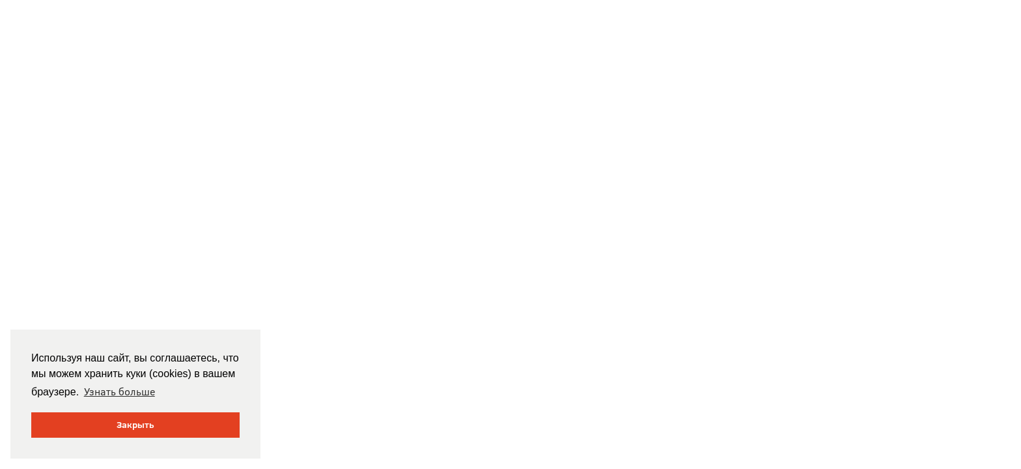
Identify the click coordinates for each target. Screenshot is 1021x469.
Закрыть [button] (135, 424)
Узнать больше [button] (119, 391)
